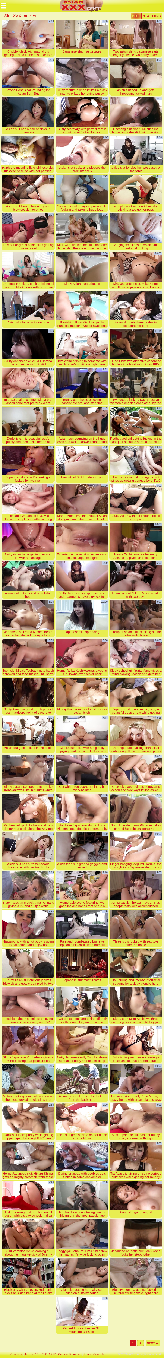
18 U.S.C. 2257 (45, 1354)
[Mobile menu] (3, 5)
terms (29, 1354)
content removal (69, 1354)
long (156, 16)
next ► (153, 1343)
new (146, 16)
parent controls (94, 1354)
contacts (16, 1354)
